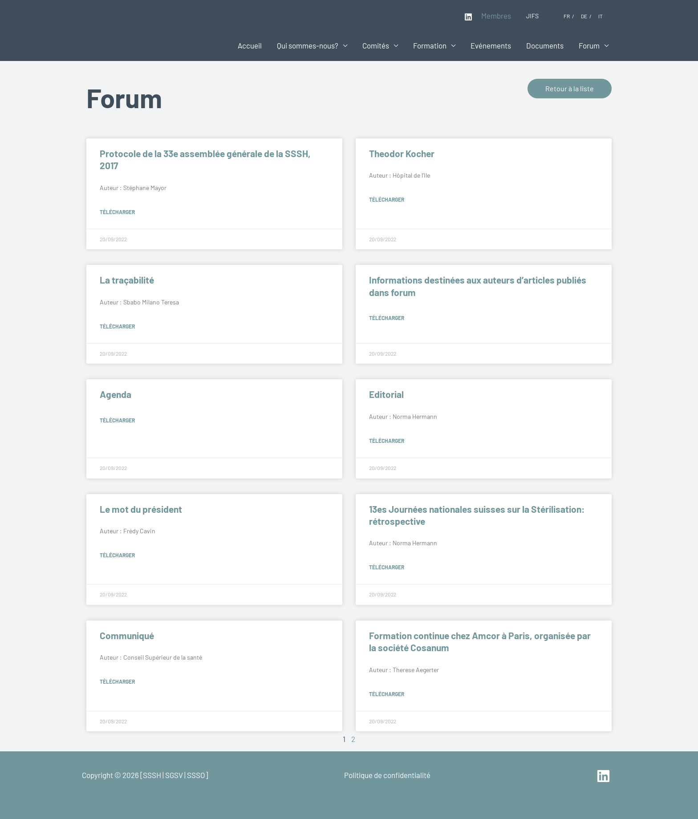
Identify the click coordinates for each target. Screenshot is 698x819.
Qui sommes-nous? (307, 45)
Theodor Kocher (401, 153)
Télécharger (117, 212)
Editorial (386, 394)
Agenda (115, 394)
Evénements (491, 45)
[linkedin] (604, 776)
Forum (589, 45)
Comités (375, 45)
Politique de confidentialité (387, 774)
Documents (545, 45)
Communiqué (127, 635)
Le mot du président (141, 509)
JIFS (532, 16)
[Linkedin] (468, 17)
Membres (496, 15)
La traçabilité (127, 279)
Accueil (250, 45)
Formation (429, 45)
